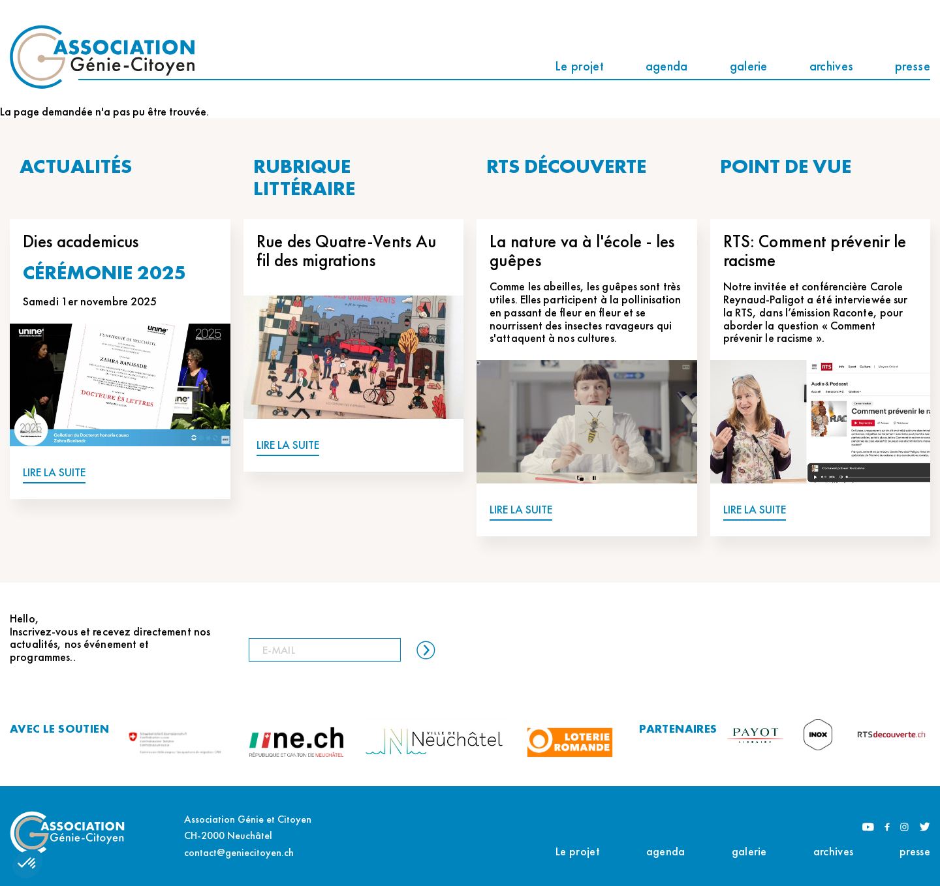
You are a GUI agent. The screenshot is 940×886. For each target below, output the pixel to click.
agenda (667, 65)
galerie (749, 65)
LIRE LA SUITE (54, 473)
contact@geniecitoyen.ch (239, 852)
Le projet (579, 65)
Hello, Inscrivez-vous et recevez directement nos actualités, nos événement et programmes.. (110, 638)
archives (831, 65)
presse (912, 65)
